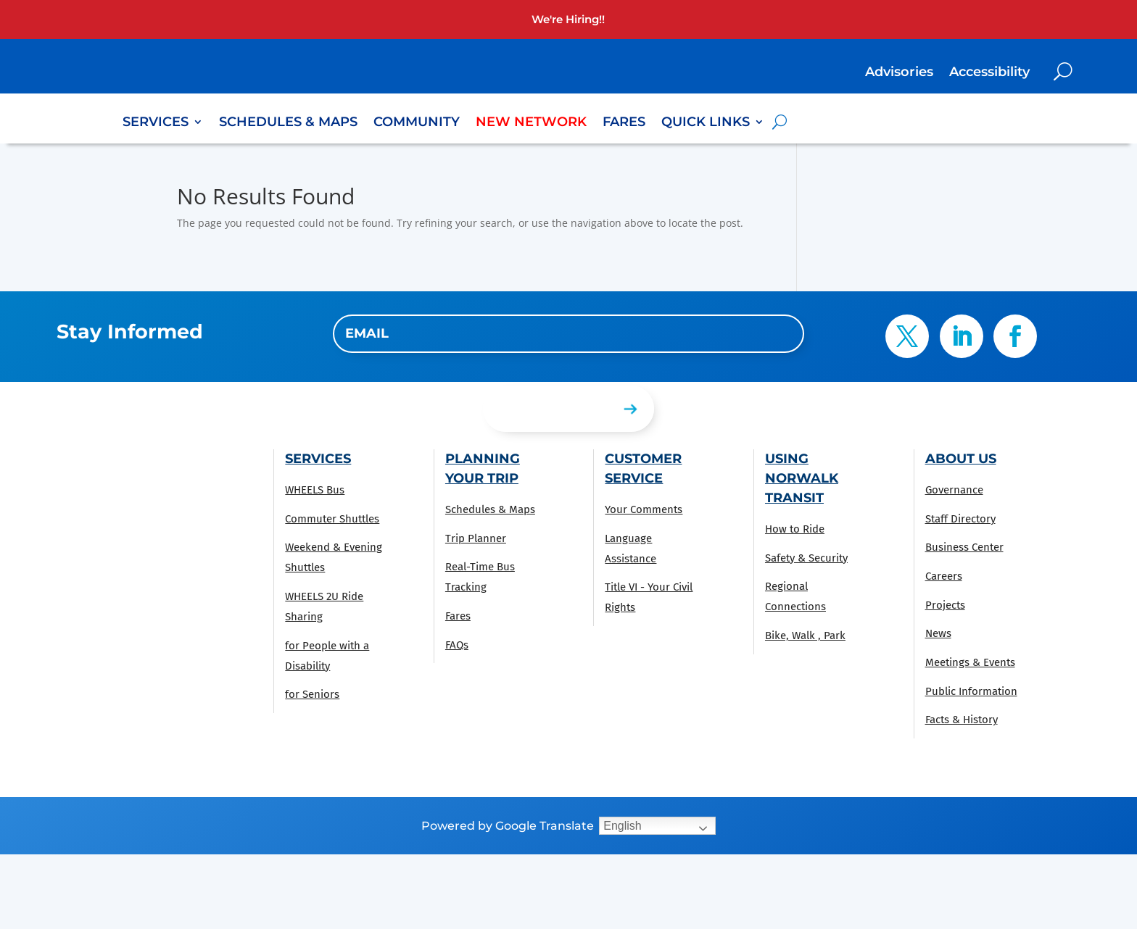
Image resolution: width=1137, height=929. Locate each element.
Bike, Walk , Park (805, 635)
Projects (945, 605)
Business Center (964, 547)
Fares (624, 123)
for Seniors (312, 694)
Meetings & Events (970, 662)
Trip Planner (475, 538)
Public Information (971, 691)
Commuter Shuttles (332, 518)
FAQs (456, 644)
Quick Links (705, 123)
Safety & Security (806, 558)
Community (416, 123)
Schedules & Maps (288, 123)
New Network (531, 123)
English (622, 826)
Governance (954, 489)
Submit (521, 408)
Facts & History (961, 719)
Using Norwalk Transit (801, 478)
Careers (943, 576)
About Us (960, 459)
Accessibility (989, 73)
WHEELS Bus (314, 489)
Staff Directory (960, 518)
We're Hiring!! (568, 19)
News (938, 633)
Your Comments (643, 509)
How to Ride (794, 529)
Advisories (899, 73)
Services (156, 123)
